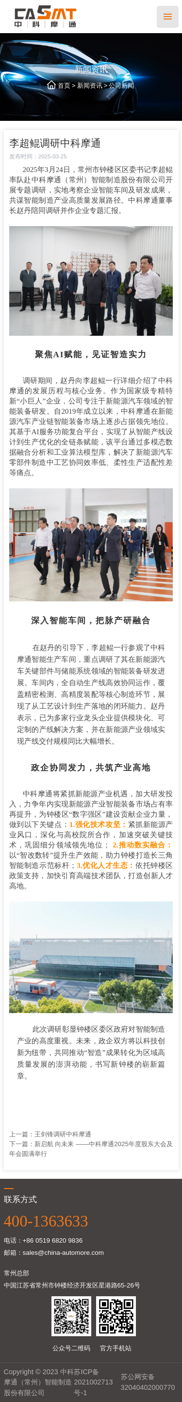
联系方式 (20, 1199)
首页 (64, 85)
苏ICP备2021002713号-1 (93, 1382)
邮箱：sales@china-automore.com (54, 1252)
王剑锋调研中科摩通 (62, 1134)
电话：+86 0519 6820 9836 (43, 1240)
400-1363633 (46, 1221)
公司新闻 (121, 85)
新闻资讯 (89, 85)
